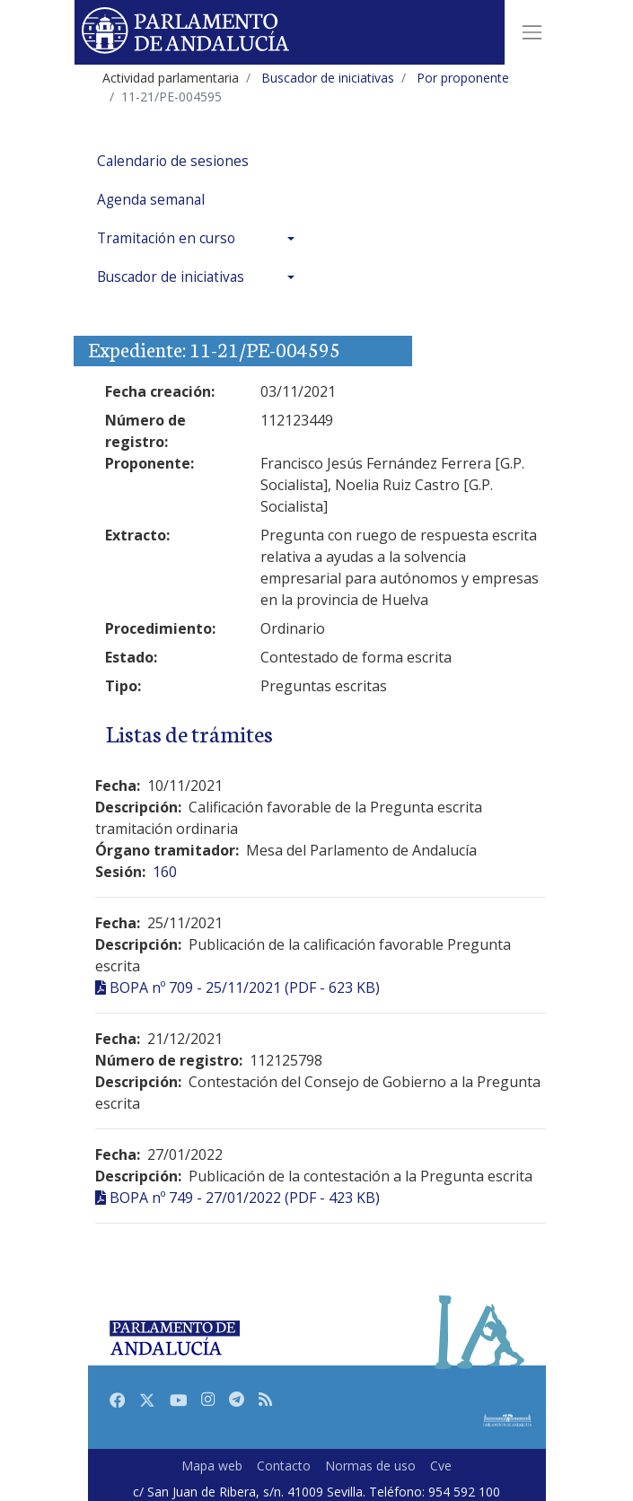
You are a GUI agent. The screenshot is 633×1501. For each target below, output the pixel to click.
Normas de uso (370, 1465)
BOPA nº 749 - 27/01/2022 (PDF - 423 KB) (245, 1197)
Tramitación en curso (166, 238)
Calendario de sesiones (173, 161)
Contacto (284, 1465)
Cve (441, 1465)
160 (165, 872)
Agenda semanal (151, 199)
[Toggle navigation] (531, 32)
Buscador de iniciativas (170, 277)
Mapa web (211, 1465)
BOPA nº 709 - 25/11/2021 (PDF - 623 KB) (245, 987)
